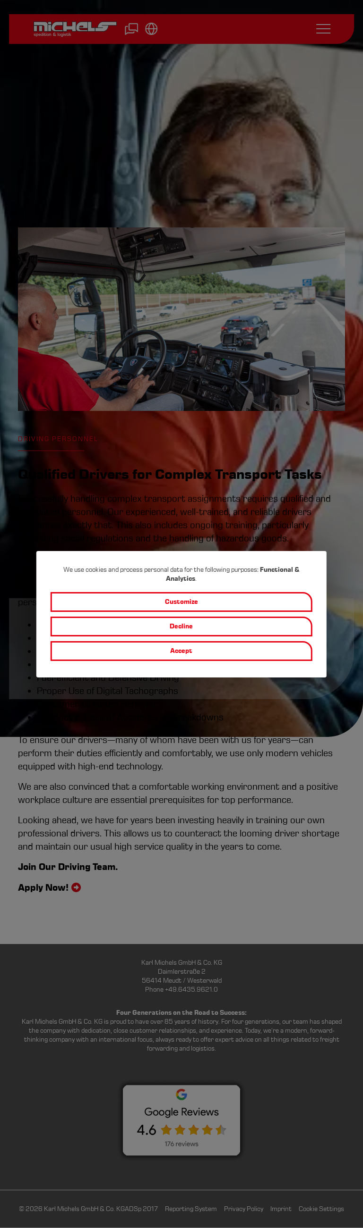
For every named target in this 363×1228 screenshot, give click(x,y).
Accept (181, 651)
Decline (181, 626)
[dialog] (181, 614)
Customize (181, 602)
